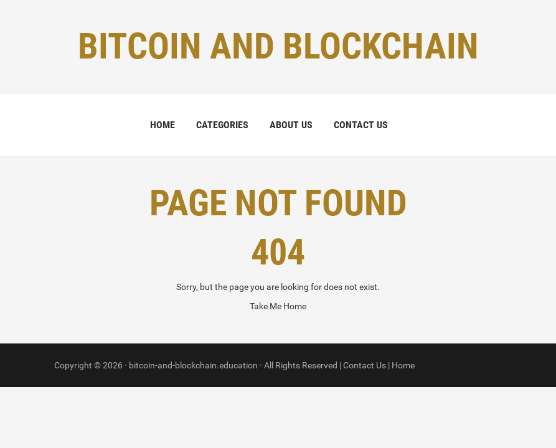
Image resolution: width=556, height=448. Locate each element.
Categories (222, 125)
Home (162, 125)
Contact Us (361, 125)
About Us (291, 125)
